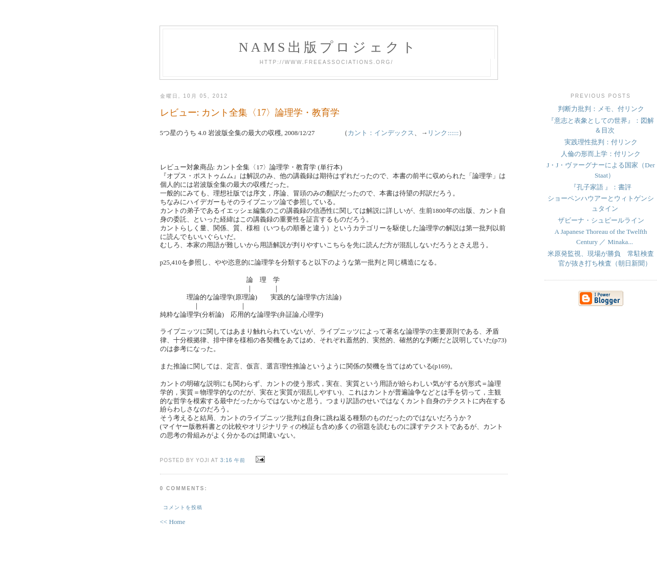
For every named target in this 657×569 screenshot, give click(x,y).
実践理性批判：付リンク (601, 142)
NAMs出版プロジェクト (329, 47)
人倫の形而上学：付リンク (601, 154)
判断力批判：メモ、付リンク (601, 109)
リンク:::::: (443, 133)
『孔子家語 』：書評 (600, 187)
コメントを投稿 (182, 507)
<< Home (173, 522)
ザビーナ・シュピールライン (601, 220)
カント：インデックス (381, 133)
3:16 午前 (233, 460)
